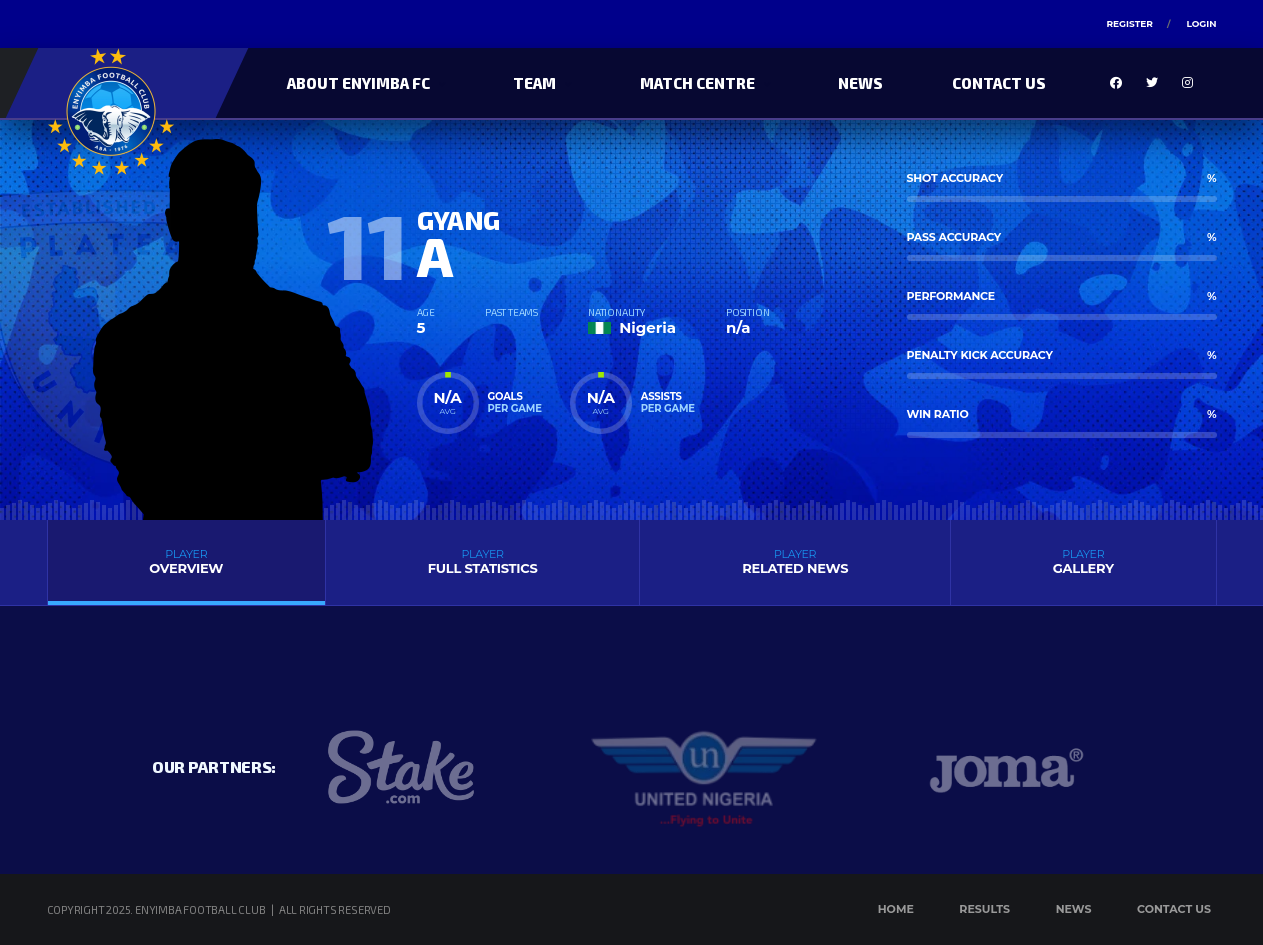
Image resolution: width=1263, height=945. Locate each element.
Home (896, 909)
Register (1129, 23)
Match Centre (697, 83)
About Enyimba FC (358, 83)
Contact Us (999, 83)
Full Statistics (482, 561)
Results (984, 909)
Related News (795, 561)
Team (534, 83)
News (860, 83)
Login (1201, 23)
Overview (187, 561)
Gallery (1083, 561)
